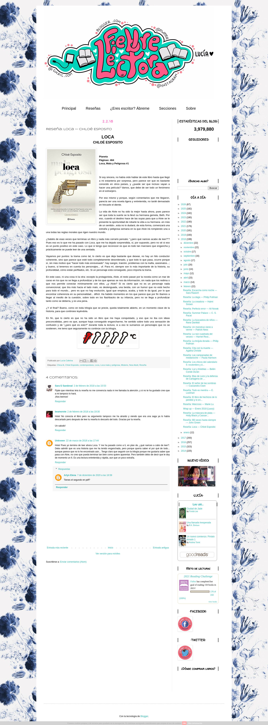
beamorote (60, 411)
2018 (184, 239)
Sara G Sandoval (64, 386)
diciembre (189, 243)
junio (186, 269)
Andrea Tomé (194, 542)
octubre (188, 251)
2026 (184, 204)
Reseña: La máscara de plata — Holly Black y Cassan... (199, 414)
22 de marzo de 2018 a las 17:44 (82, 440)
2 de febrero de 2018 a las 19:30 (83, 411)
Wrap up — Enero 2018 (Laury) (198, 408)
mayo (187, 273)
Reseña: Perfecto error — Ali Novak (200, 308)
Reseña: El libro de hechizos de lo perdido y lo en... (200, 398)
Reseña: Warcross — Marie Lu (198, 404)
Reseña (142, 365)
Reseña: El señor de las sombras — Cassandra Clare (199, 384)
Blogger (144, 716)
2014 (184, 451)
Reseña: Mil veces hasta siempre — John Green (199, 421)
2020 (184, 230)
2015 (184, 446)
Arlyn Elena (70, 475)
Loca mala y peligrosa (110, 365)
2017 (184, 438)
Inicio (110, 547)
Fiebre (193, 581)
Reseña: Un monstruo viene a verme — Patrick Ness (198, 328)
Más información (195, 723)
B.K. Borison (194, 525)
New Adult (133, 365)
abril (186, 277)
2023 (184, 217)
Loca (97, 365)
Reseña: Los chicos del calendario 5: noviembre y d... (200, 363)
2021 (184, 226)
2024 (184, 213)
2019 (184, 235)
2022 (184, 221)
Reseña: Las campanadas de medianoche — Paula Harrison (199, 356)
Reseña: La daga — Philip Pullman (200, 297)
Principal (69, 108)
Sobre (191, 108)
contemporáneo (87, 365)
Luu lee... (198, 504)
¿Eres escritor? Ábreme (129, 108)
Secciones (167, 108)
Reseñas (93, 108)
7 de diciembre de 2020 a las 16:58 (94, 475)
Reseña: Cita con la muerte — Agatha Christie (198, 349)
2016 (184, 442)
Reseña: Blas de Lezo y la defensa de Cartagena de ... (200, 377)
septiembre (189, 256)
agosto (187, 260)
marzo (187, 282)
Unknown (60, 440)
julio (186, 264)
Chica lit (60, 365)
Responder (60, 401)
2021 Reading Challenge (198, 576)
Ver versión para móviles (108, 553)
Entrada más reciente (57, 547)
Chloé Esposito (72, 365)
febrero (187, 286)
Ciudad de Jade (194, 508)
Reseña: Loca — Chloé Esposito (199, 427)
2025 (184, 208)
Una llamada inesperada (199, 522)
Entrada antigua (161, 547)
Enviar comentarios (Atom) (73, 562)
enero (187, 432)
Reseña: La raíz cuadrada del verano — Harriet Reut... (197, 335)
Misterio (124, 365)
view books (212, 602)
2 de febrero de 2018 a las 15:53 (90, 386)
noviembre (189, 247)
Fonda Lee (193, 511)
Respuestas (64, 469)
